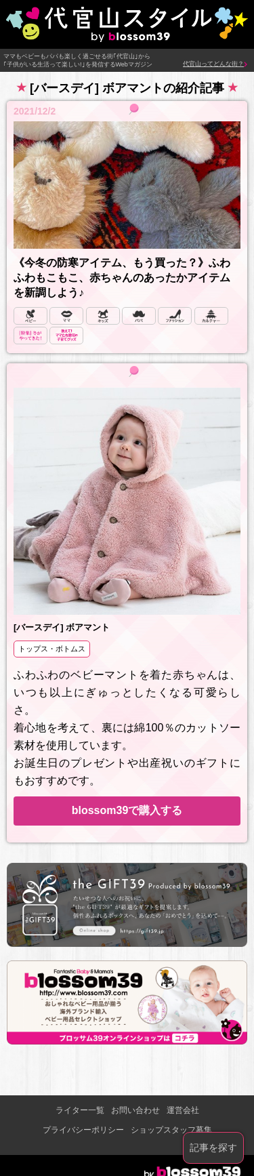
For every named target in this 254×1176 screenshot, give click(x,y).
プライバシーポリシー (83, 1130)
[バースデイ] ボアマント (62, 627)
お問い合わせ (135, 1110)
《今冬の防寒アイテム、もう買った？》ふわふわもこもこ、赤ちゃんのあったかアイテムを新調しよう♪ (122, 277)
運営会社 (183, 1110)
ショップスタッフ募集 (171, 1130)
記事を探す (213, 1147)
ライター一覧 (80, 1110)
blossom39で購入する (127, 810)
